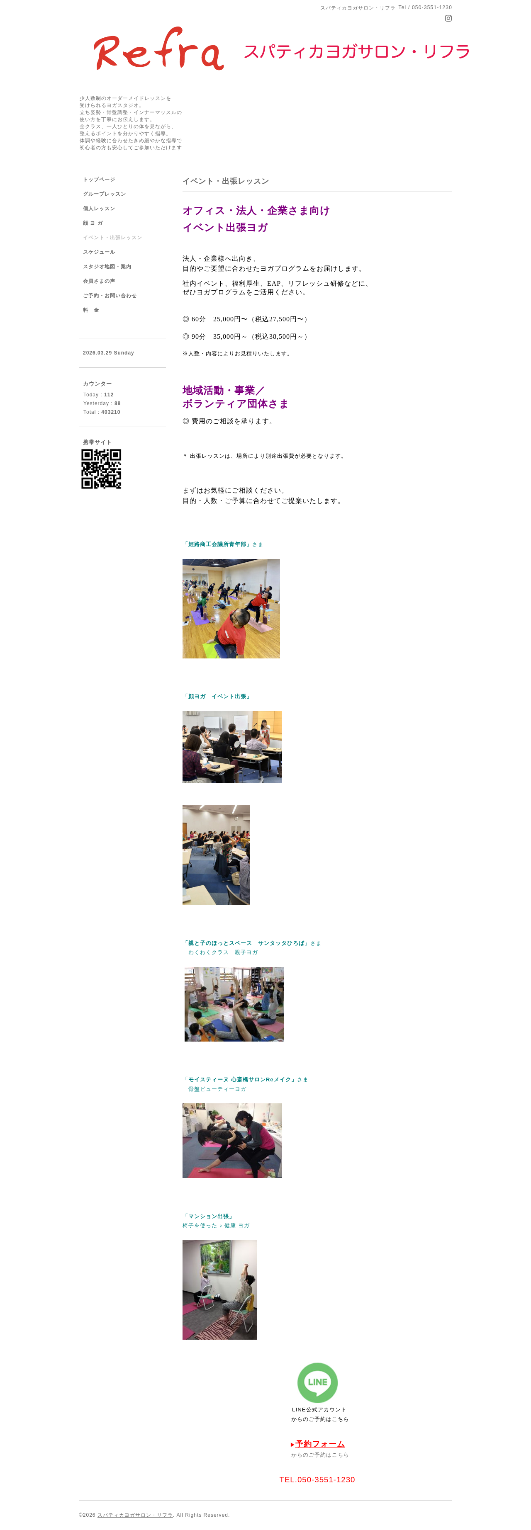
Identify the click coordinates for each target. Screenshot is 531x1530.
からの (300, 1419)
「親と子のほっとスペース (217, 943)
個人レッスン (99, 208)
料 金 (91, 310)
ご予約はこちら (329, 1419)
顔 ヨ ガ (93, 223)
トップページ (99, 179)
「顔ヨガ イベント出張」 (217, 696)
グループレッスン (104, 194)
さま (316, 943)
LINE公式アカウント (319, 1409)
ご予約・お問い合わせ (110, 296)
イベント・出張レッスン (112, 237)
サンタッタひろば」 (284, 943)
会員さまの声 (99, 281)
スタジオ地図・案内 (107, 267)
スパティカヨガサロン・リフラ (135, 1515)
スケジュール (99, 252)
